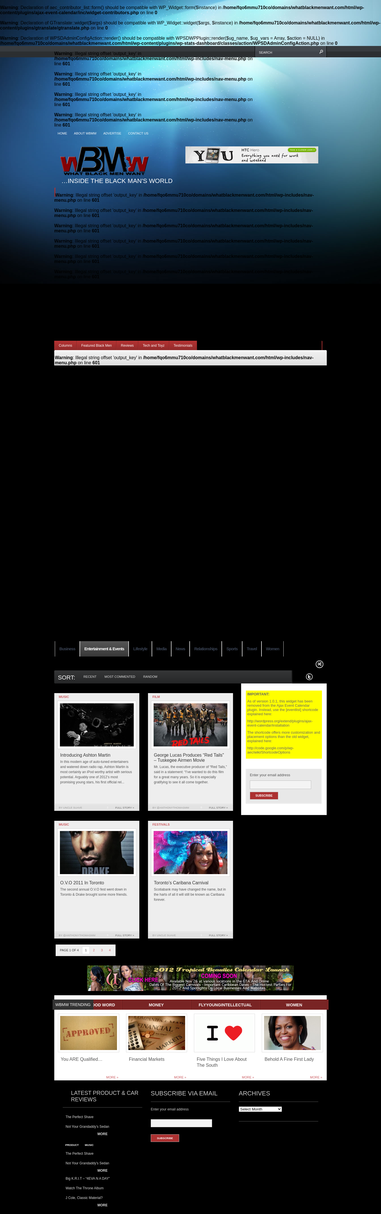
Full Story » (124, 807)
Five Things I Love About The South (222, 1062)
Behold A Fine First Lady (289, 1059)
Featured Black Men (96, 346)
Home (62, 133)
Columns (65, 346)
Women (272, 649)
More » (112, 1077)
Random (150, 676)
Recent (90, 676)
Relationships (205, 649)
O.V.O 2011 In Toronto (82, 882)
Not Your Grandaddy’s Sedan (87, 1127)
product (72, 1144)
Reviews (127, 346)
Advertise (112, 133)
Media (161, 649)
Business (67, 649)
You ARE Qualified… (81, 1059)
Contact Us (138, 133)
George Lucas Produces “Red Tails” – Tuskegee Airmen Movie (189, 758)
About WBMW (85, 133)
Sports (232, 649)
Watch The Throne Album (85, 1188)
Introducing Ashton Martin (85, 755)
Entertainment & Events (104, 649)
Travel (252, 649)
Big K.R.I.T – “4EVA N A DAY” (88, 1179)
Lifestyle (140, 649)
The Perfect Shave (79, 1117)
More (102, 1134)
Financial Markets (146, 1059)
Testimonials (183, 346)
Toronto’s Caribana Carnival (181, 882)
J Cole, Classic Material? (84, 1198)
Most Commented (119, 676)
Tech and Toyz (154, 346)
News (180, 649)
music (89, 1144)
